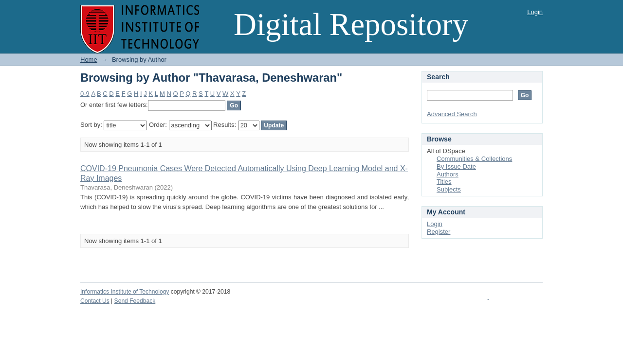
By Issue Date (456, 166)
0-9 (85, 93)
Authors (447, 174)
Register (438, 231)
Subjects (449, 189)
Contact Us (95, 301)
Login (535, 12)
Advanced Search (452, 114)
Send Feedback (135, 301)
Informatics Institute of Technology (124, 291)
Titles (444, 181)
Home (88, 59)
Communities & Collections (474, 158)
